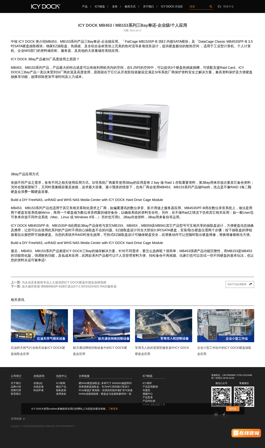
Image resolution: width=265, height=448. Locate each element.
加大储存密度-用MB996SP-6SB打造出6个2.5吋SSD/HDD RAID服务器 (69, 286)
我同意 (233, 408)
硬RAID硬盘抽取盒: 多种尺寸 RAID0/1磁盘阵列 (105, 383)
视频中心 (148, 393)
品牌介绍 (16, 386)
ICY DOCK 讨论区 (172, 6)
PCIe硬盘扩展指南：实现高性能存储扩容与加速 (105, 390)
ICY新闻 (60, 383)
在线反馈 (38, 386)
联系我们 (16, 393)
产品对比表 (149, 401)
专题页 (146, 390)
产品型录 (148, 397)
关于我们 (148, 6)
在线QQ (37, 383)
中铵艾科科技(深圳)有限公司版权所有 (38, 426)
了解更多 (113, 408)
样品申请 (38, 390)
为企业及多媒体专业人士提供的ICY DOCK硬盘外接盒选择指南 (64, 282)
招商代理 (16, 390)
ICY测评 (147, 383)
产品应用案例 (150, 386)
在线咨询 (38, 376)
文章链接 (84, 376)
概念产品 (61, 386)
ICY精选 (100, 6)
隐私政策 (61, 390)
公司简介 (16, 376)
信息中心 (61, 376)
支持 (114, 6)
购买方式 (130, 6)
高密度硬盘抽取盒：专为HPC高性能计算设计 (104, 386)
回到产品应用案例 (239, 284)
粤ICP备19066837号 (65, 426)
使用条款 (61, 393)
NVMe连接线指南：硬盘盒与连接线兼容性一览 (105, 393)
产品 (85, 6)
